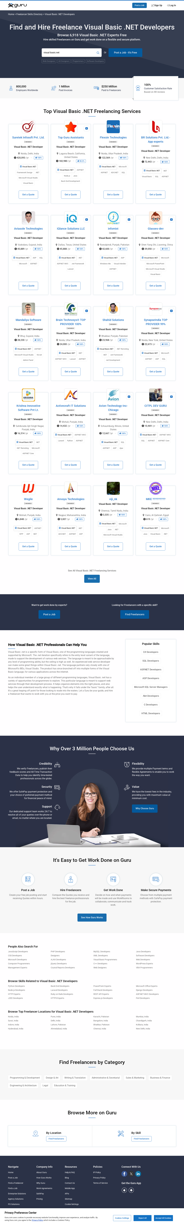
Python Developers (16, 986)
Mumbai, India (142, 1016)
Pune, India (56, 1016)
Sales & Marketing (135, 1077)
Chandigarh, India (144, 1020)
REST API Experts (101, 994)
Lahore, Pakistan (58, 1024)
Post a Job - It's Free (125, 52)
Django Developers (144, 990)
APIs (67, 1193)
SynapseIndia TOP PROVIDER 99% (155, 322)
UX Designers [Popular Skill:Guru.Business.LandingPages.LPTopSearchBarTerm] (63, 61)
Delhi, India (55, 1020)
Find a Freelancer (15, 1183)
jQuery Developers (59, 963)
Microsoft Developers (17, 959)
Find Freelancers (134, 614)
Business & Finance (160, 1077)
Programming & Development (25, 1077)
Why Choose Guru (145, 808)
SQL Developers (150, 660)
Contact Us (70, 1183)
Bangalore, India (100, 1020)
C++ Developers (100, 963)
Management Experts (17, 967)
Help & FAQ (70, 1172)
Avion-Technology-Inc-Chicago (113, 408)
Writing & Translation (75, 1077)
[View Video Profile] (86, 128)
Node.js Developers (16, 990)
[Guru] (17, 5)
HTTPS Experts (57, 998)
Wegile (28, 499)
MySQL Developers (101, 951)
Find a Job (12, 1188)
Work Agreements (44, 1188)
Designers (55, 955)
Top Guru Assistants (71, 137)
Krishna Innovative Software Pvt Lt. (28, 408)
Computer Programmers (19, 963)
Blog (67, 1178)
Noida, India (13, 1016)
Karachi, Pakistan (101, 1016)
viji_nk (113, 499)
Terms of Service (100, 1183)
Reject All (142, 1218)
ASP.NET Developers (150, 669)
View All (92, 578)
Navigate (13, 1166)
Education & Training (64, 1085)
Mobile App (70, 1188)
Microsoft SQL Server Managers (150, 687)
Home (11, 14)
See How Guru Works (92, 917)
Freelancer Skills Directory (29, 14)
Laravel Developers (59, 990)
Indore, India (13, 1024)
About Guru (41, 1172)
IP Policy (97, 1172)
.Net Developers (151, 696)
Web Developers (143, 959)
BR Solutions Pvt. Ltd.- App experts (155, 139)
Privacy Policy (99, 1178)
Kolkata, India (142, 1024)
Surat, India (13, 1020)
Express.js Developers (103, 998)
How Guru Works (43, 1178)
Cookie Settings (72, 1204)
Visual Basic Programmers (105, 959)
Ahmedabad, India (59, 1028)
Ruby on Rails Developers (62, 994)
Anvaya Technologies (70, 499)
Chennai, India (99, 1028)
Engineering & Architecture (23, 1085)
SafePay (40, 1193)
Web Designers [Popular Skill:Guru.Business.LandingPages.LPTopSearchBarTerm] (49, 61)
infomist (113, 228)
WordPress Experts (144, 963)
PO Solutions (14, 1204)
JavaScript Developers (18, 951)
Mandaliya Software (28, 320)
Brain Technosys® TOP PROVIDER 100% (71, 322)
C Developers (151, 704)
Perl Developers (143, 998)
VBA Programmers (144, 967)
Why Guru (40, 1183)
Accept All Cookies (163, 1218)
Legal (45, 1085)
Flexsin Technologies (113, 137)
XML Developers (100, 955)
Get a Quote (28, 194)
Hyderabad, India (15, 1028)
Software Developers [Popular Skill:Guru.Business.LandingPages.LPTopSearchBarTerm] (95, 61)
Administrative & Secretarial (106, 1077)
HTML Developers (150, 713)
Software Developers (145, 955)
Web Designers (100, 967)
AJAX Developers (58, 959)
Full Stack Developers (102, 990)
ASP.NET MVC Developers (147, 994)
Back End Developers (60, 986)
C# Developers (150, 652)
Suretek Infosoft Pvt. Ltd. (28, 137)
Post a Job (139, 5)
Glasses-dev (156, 228)
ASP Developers (150, 678)
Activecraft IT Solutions (71, 405)
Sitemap (68, 1199)
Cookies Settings (122, 1218)
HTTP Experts (14, 994)
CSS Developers (15, 955)
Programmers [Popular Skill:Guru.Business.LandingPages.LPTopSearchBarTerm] (78, 61)
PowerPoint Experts (102, 986)
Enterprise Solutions (17, 1193)
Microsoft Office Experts (146, 986)
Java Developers (143, 951)
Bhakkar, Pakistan (101, 1024)
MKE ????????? (155, 499)
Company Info (44, 1166)
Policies (97, 1166)
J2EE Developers (15, 998)
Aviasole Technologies (28, 228)
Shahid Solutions (113, 320)
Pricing (39, 1199)
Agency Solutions (15, 1199)
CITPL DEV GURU (155, 405)
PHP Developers (58, 951)
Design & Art (52, 1077)
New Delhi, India (143, 1028)
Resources (71, 1166)
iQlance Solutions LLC (71, 228)
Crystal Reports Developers (63, 967)
